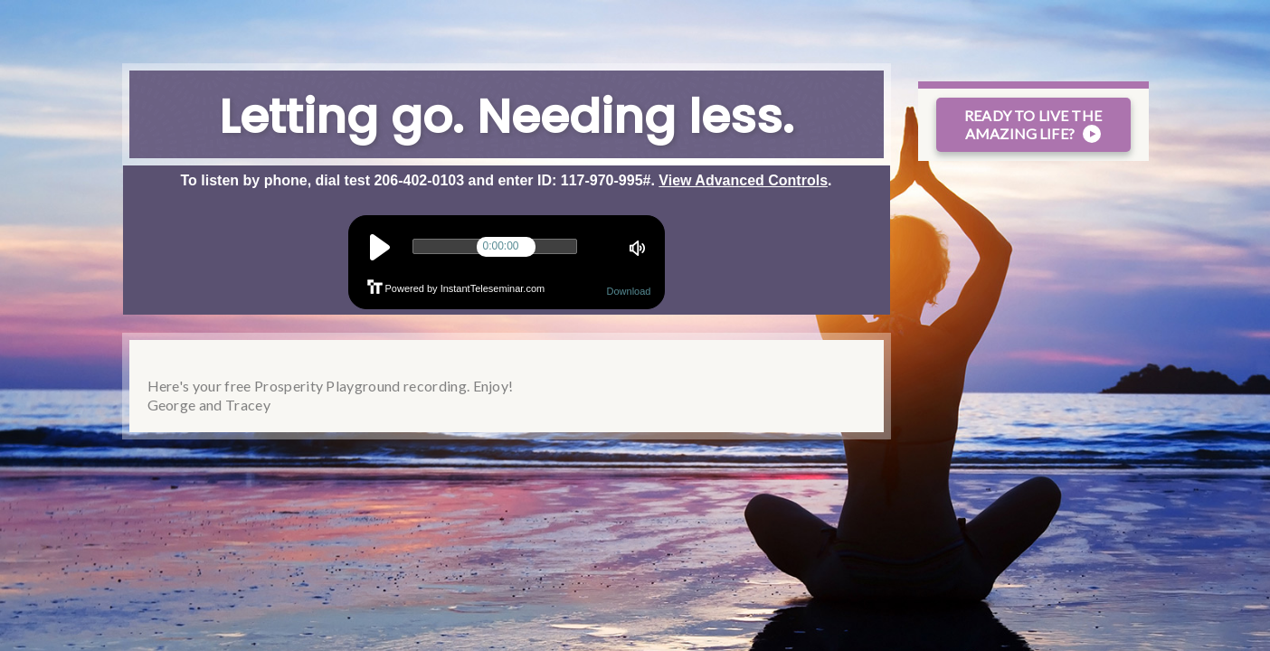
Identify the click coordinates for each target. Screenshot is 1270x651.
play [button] (379, 247)
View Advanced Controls (743, 180)
